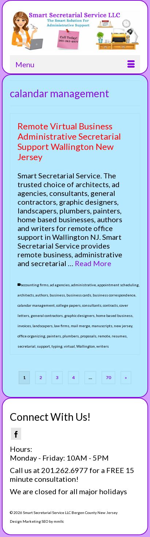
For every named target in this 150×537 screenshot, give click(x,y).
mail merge (80, 326)
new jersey (123, 326)
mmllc (59, 521)
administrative (83, 285)
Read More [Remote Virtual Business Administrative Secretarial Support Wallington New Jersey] (93, 263)
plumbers (70, 336)
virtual (69, 346)
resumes (119, 336)
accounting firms (35, 285)
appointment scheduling (118, 285)
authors (41, 295)
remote (104, 336)
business (57, 295)
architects (26, 295)
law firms (61, 326)
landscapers (42, 326)
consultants (91, 305)
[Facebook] (16, 434)
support (43, 346)
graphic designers (79, 315)
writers (102, 346)
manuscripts (102, 326)
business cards (78, 295)
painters (54, 336)
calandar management (36, 305)
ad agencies (60, 285)
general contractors (47, 315)
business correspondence (114, 295)
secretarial (26, 346)
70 (108, 377)
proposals (88, 336)
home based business (114, 315)
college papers (68, 305)
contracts (110, 305)
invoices (24, 326)
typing (56, 346)
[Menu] (75, 64)
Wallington (85, 346)
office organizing (31, 336)
